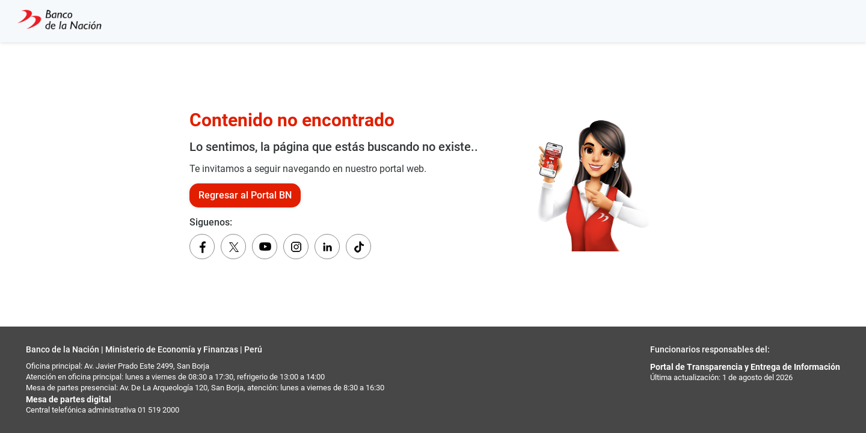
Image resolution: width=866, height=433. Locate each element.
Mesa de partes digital (68, 399)
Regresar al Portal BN (245, 195)
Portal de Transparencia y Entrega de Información (745, 367)
